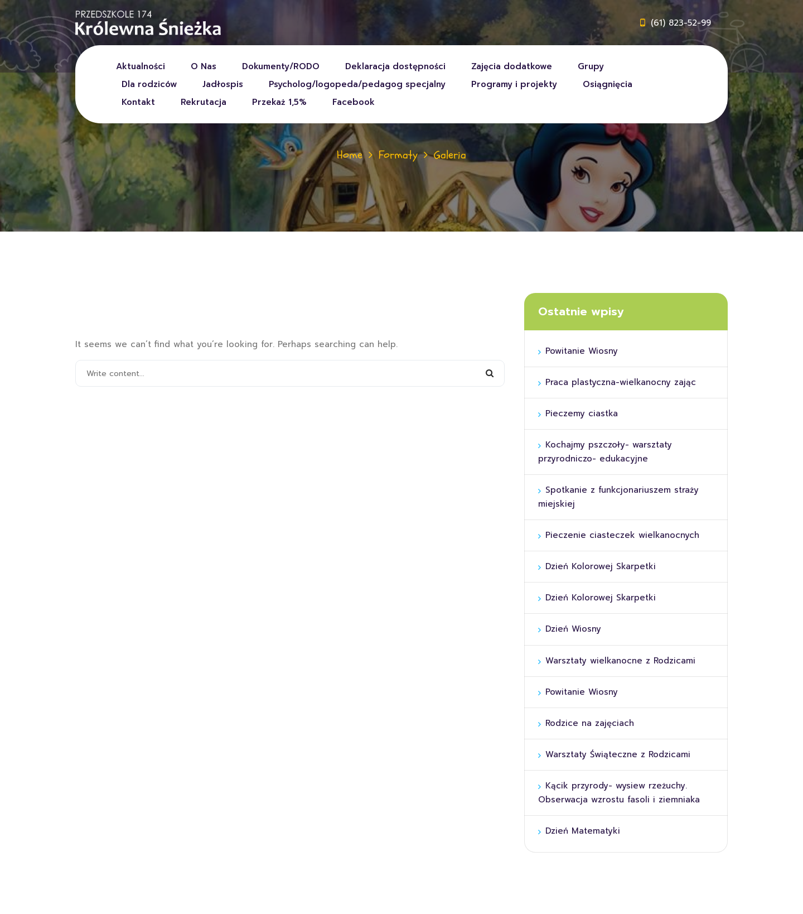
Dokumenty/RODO (281, 66)
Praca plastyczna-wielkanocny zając (620, 382)
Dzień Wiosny (573, 629)
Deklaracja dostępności (395, 66)
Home (349, 154)
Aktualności (140, 66)
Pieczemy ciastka (581, 413)
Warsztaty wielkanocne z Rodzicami (620, 661)
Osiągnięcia (607, 84)
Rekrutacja (203, 102)
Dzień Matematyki (582, 831)
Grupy (591, 66)
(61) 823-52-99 (681, 23)
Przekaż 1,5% (279, 102)
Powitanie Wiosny (581, 351)
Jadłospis (222, 84)
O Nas (203, 66)
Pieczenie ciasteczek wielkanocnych (622, 535)
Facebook (353, 102)
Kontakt (138, 102)
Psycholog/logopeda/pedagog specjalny (357, 84)
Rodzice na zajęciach (589, 723)
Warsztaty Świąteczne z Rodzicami (617, 754)
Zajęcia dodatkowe (511, 66)
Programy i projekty (514, 84)
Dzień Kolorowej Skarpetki (600, 566)
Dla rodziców (149, 84)
